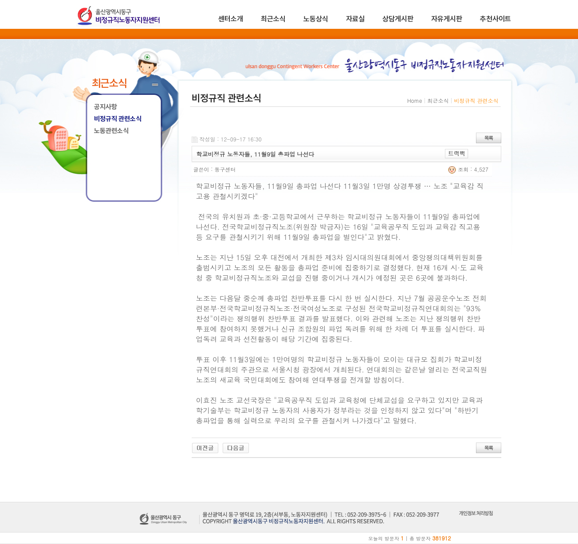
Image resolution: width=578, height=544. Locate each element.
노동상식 (315, 19)
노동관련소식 (111, 131)
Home (414, 100)
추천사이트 (495, 19)
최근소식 (273, 19)
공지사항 (105, 107)
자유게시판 (446, 19)
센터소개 (230, 19)
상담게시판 (397, 19)
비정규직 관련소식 (118, 119)
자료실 (355, 19)
